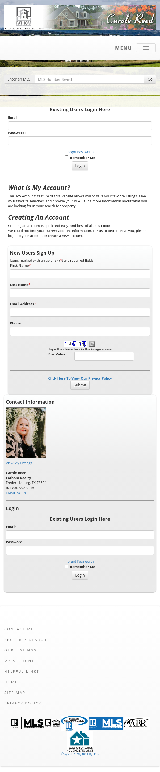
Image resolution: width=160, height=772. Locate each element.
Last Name (20, 284)
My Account (19, 660)
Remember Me (80, 157)
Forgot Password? (80, 151)
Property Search (25, 639)
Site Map (15, 692)
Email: (13, 117)
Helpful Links (21, 671)
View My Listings (19, 463)
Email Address (23, 303)
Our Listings (20, 650)
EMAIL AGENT (17, 492)
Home (11, 682)
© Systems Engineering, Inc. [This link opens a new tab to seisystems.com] (80, 754)
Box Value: (57, 354)
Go (150, 79)
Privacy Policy (22, 703)
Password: (17, 132)
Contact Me (19, 629)
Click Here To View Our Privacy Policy (80, 378)
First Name (20, 265)
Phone (15, 323)
